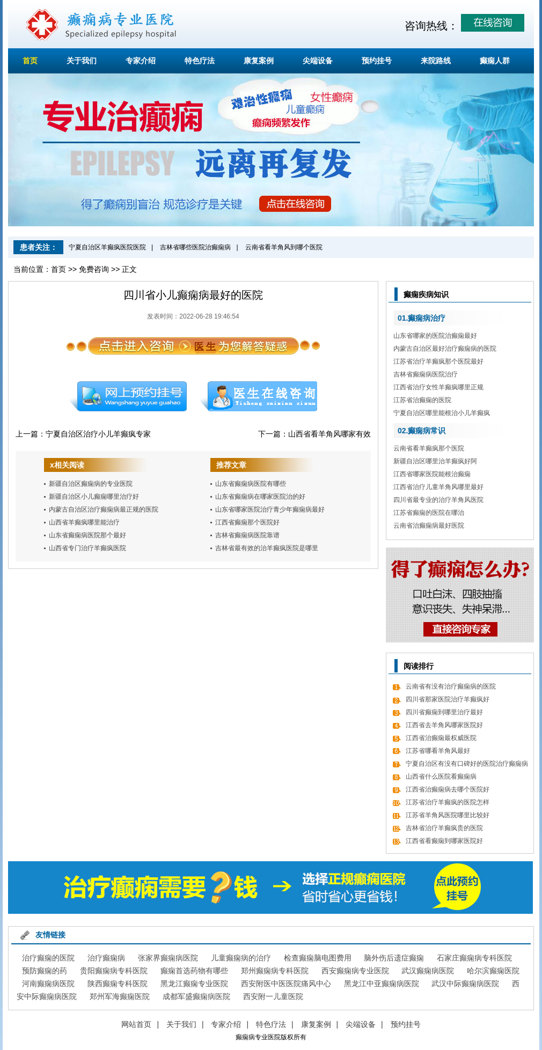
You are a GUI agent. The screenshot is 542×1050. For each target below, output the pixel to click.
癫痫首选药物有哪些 (194, 970)
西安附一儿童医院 (273, 996)
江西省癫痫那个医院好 (247, 522)
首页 (30, 60)
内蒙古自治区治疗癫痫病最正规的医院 (103, 509)
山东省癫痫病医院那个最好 (87, 535)
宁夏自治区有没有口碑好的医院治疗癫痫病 (467, 763)
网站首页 (136, 1024)
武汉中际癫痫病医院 (465, 983)
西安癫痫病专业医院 (355, 970)
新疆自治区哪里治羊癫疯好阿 (435, 461)
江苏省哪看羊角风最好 (438, 751)
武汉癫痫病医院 (427, 970)
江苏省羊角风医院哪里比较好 (447, 815)
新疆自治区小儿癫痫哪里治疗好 (94, 496)
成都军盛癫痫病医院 (196, 996)
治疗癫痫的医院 (48, 957)
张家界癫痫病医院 (168, 957)
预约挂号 (377, 60)
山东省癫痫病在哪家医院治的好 (260, 496)
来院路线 (436, 60)
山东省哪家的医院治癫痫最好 (435, 335)
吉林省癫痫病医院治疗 (425, 374)
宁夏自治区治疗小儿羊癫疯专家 (98, 434)
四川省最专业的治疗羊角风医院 (438, 500)
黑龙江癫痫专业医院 (194, 983)
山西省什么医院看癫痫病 (441, 776)
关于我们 (82, 60)
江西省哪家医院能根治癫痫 (432, 474)
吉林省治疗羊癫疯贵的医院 (444, 828)
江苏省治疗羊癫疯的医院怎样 (447, 802)
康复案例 (259, 60)
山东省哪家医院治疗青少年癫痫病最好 (270, 509)
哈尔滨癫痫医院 (493, 970)
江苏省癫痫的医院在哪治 (428, 512)
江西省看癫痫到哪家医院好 (444, 841)
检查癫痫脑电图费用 (317, 957)
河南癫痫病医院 (48, 983)
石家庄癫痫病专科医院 (474, 957)
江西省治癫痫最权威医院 (441, 738)
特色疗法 (200, 60)
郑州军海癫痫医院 (120, 996)
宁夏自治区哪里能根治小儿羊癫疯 (441, 413)
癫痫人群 (495, 60)
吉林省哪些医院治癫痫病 (195, 247)
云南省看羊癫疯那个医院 (428, 448)
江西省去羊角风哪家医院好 (444, 725)
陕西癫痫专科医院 (117, 983)
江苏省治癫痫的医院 (422, 400)
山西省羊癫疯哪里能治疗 (84, 522)
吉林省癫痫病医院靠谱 (247, 535)
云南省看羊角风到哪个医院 (284, 247)
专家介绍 (141, 60)
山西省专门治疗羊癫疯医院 (87, 548)
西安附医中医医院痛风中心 (286, 983)
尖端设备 (318, 60)
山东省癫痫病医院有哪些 (250, 483)
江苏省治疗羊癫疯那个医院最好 (438, 361)
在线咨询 (258, 396)
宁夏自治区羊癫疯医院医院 (107, 247)
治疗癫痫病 (106, 957)
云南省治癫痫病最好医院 (428, 525)
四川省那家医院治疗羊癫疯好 (447, 699)
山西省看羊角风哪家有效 (329, 434)
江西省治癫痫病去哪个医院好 (447, 789)
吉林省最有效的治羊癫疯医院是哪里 (266, 548)
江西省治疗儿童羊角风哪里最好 (438, 487)
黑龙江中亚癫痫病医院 (381, 983)
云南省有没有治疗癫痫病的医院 (451, 686)
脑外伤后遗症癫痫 (394, 957)
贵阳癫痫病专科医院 (114, 970)
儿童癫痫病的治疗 (241, 957)
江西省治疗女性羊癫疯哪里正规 (438, 387)
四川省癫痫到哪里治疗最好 (444, 712)
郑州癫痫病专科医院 (275, 970)
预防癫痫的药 (44, 970)
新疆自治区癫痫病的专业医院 (91, 483)
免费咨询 (94, 269)
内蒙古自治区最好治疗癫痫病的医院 (444, 348)
